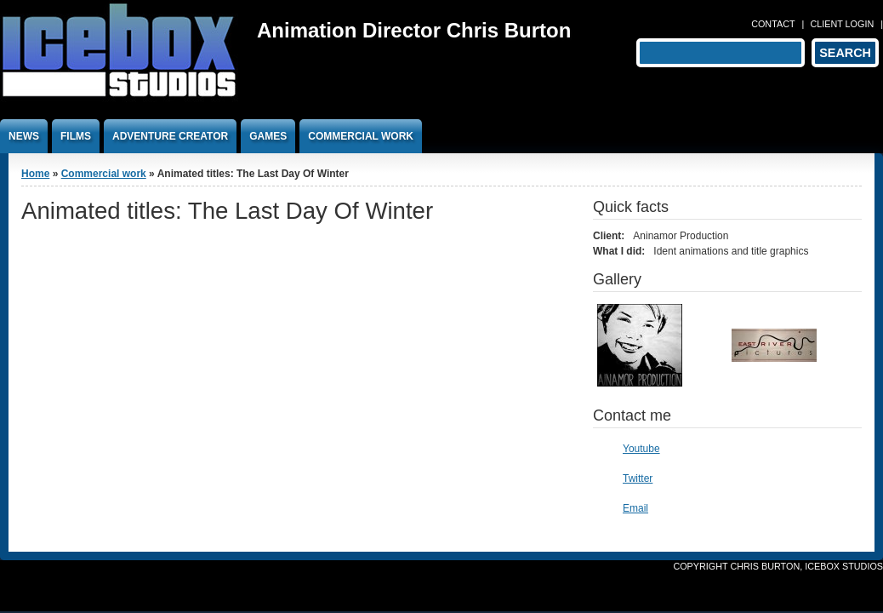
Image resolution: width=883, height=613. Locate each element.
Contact (773, 24)
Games (268, 136)
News (24, 136)
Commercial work (360, 136)
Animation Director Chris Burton (414, 30)
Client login (842, 24)
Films (75, 136)
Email (635, 508)
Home (35, 174)
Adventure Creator (170, 136)
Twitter (637, 478)
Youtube (641, 449)
